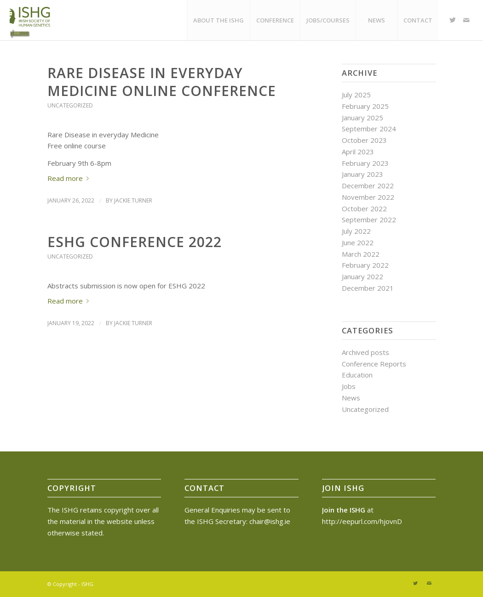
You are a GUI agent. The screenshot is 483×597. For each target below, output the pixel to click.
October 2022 (364, 208)
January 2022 (362, 276)
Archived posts (365, 352)
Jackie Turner (133, 200)
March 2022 (361, 254)
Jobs (349, 386)
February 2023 (365, 163)
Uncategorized (70, 105)
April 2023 (358, 151)
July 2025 (356, 94)
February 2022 (365, 265)
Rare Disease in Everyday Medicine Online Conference (161, 81)
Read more (69, 178)
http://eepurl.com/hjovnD (362, 521)
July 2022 (356, 231)
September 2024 (369, 128)
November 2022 (368, 197)
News (351, 397)
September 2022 (369, 219)
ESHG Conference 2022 (134, 241)
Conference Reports (374, 363)
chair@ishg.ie (269, 521)
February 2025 (365, 106)
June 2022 (358, 242)
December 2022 (368, 185)
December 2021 (368, 288)
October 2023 (364, 140)
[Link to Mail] (466, 20)
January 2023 (362, 174)
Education (357, 374)
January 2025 (362, 117)
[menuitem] (218, 20)
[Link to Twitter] (453, 20)
